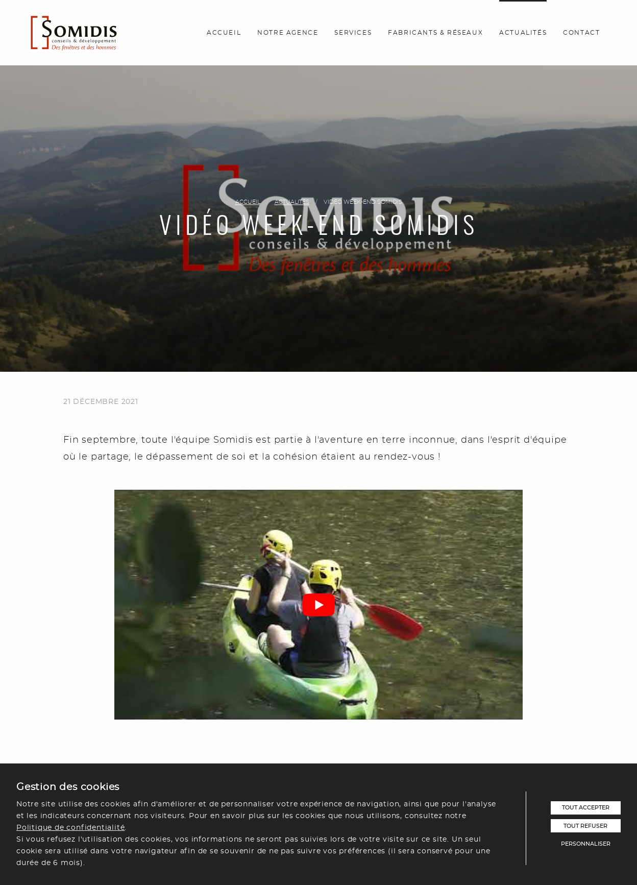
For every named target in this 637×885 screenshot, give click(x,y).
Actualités (523, 33)
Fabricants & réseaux (435, 33)
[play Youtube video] (318, 605)
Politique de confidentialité (70, 827)
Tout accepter (585, 807)
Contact (581, 33)
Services (353, 33)
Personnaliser (585, 844)
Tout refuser (585, 826)
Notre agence (287, 33)
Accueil (224, 33)
